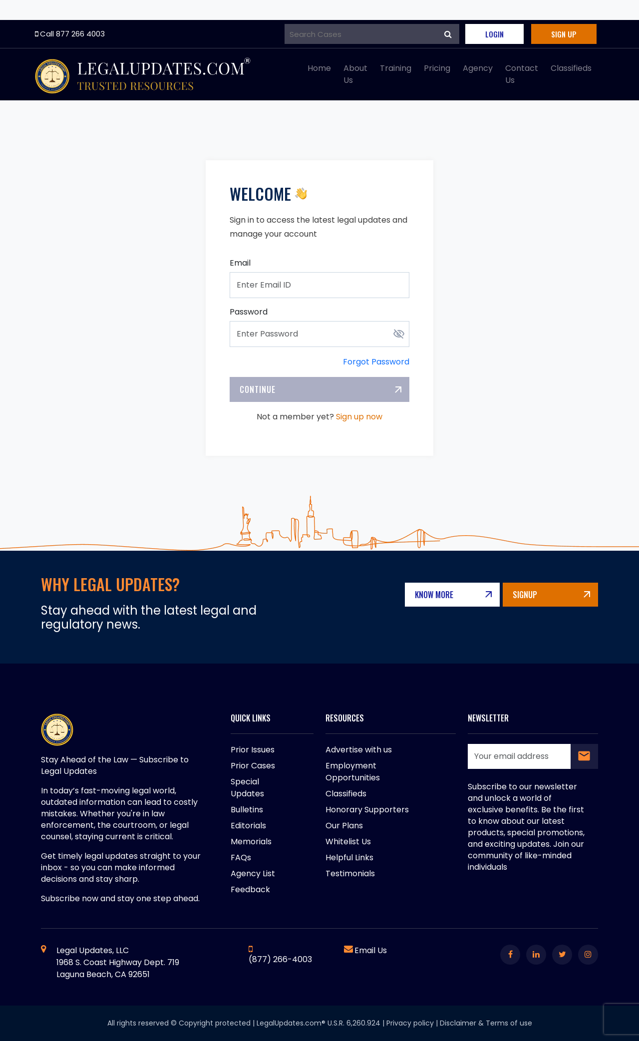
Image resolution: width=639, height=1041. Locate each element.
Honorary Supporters (367, 809)
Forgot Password (376, 361)
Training (395, 68)
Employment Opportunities (352, 771)
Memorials (251, 841)
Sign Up (564, 33)
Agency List (253, 873)
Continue (258, 389)
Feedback (250, 889)
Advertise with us (358, 749)
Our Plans (344, 825)
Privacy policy (410, 1023)
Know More (460, 595)
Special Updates (247, 787)
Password (249, 312)
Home (319, 68)
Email (240, 263)
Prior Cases (253, 765)
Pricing (437, 68)
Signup (538, 595)
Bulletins (247, 809)
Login (494, 33)
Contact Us (521, 74)
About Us (355, 74)
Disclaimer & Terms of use (486, 1023)
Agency (478, 68)
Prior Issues (253, 749)
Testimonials (350, 873)
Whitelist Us (348, 841)
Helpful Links (349, 857)
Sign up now (359, 416)
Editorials (248, 825)
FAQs (241, 857)
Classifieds (571, 68)
